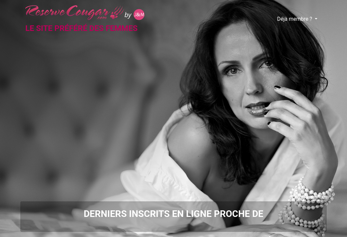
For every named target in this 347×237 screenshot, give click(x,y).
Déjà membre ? (295, 19)
